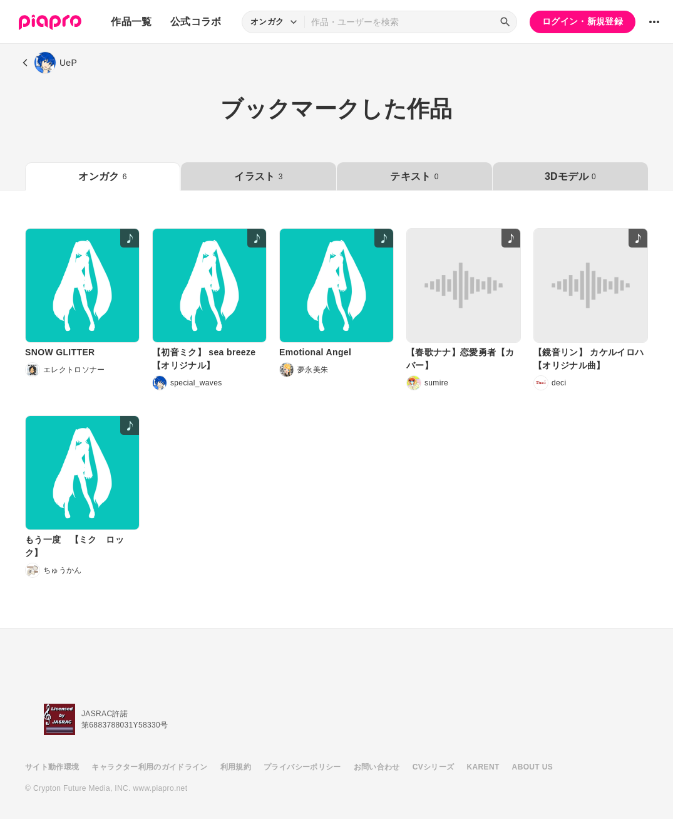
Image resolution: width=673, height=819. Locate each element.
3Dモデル (570, 176)
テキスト (414, 176)
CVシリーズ (434, 767)
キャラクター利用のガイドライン (149, 767)
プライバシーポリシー (302, 767)
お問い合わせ (377, 767)
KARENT (483, 767)
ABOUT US (532, 767)
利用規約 (235, 767)
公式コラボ (196, 21)
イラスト (258, 176)
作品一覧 (131, 21)
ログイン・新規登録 (582, 21)
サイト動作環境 (52, 767)
